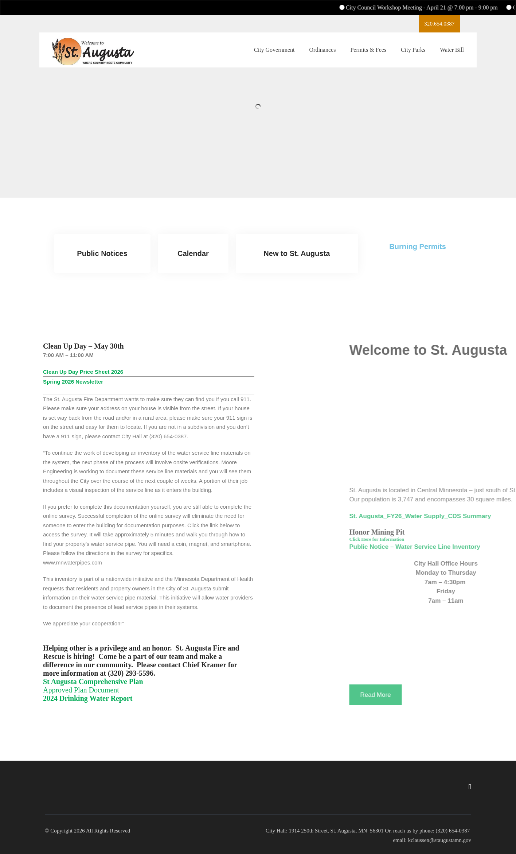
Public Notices (102, 253)
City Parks (413, 53)
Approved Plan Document (81, 690)
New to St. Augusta (297, 253)
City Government (274, 53)
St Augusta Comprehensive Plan (93, 682)
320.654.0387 (431, 25)
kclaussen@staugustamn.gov (439, 840)
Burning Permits (417, 246)
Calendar (193, 253)
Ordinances (322, 53)
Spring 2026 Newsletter (73, 382)
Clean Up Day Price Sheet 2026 (83, 372)
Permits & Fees (368, 53)
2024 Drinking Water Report (87, 698)
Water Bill (452, 53)
